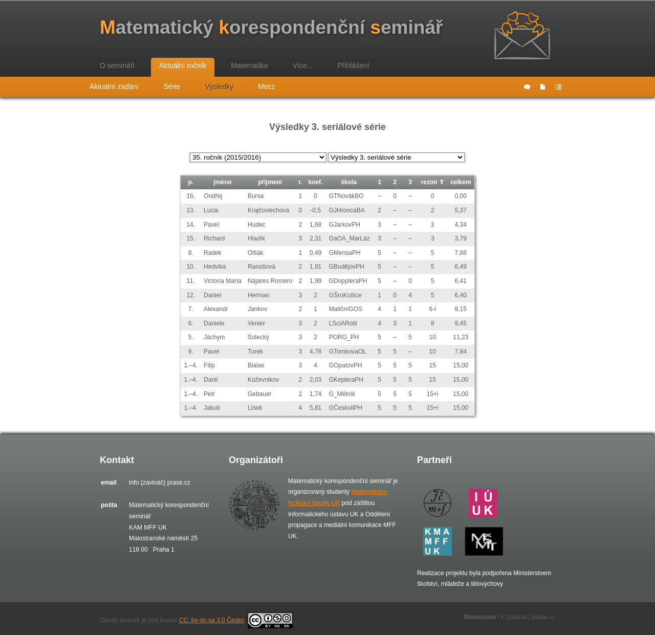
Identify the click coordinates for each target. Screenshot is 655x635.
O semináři (117, 65)
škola (349, 182)
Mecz (266, 86)
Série (172, 86)
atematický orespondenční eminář (271, 27)
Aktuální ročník (183, 65)
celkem (460, 182)
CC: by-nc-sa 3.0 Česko (236, 620)
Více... (303, 65)
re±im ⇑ (432, 182)
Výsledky (219, 86)
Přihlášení (353, 65)
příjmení (270, 182)
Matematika (249, 65)
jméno (222, 182)
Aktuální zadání (114, 86)
